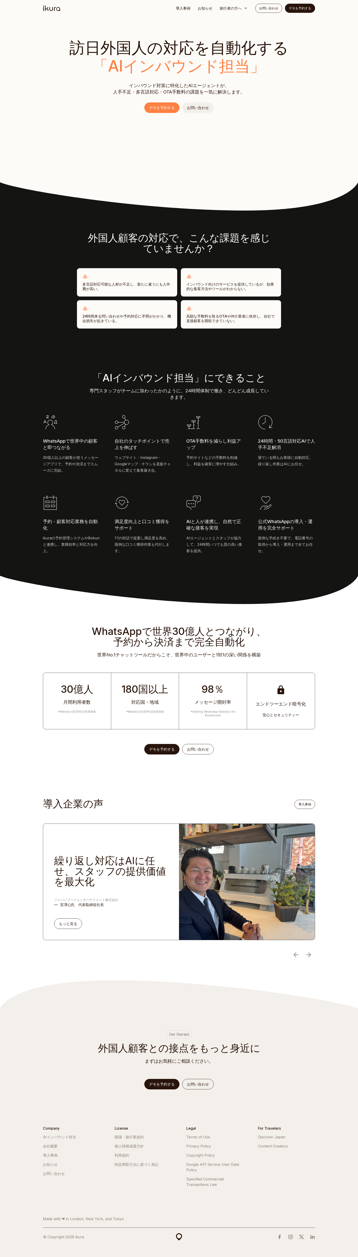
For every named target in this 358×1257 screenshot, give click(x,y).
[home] (51, 8)
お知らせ (205, 8)
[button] (234, 8)
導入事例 (183, 8)
